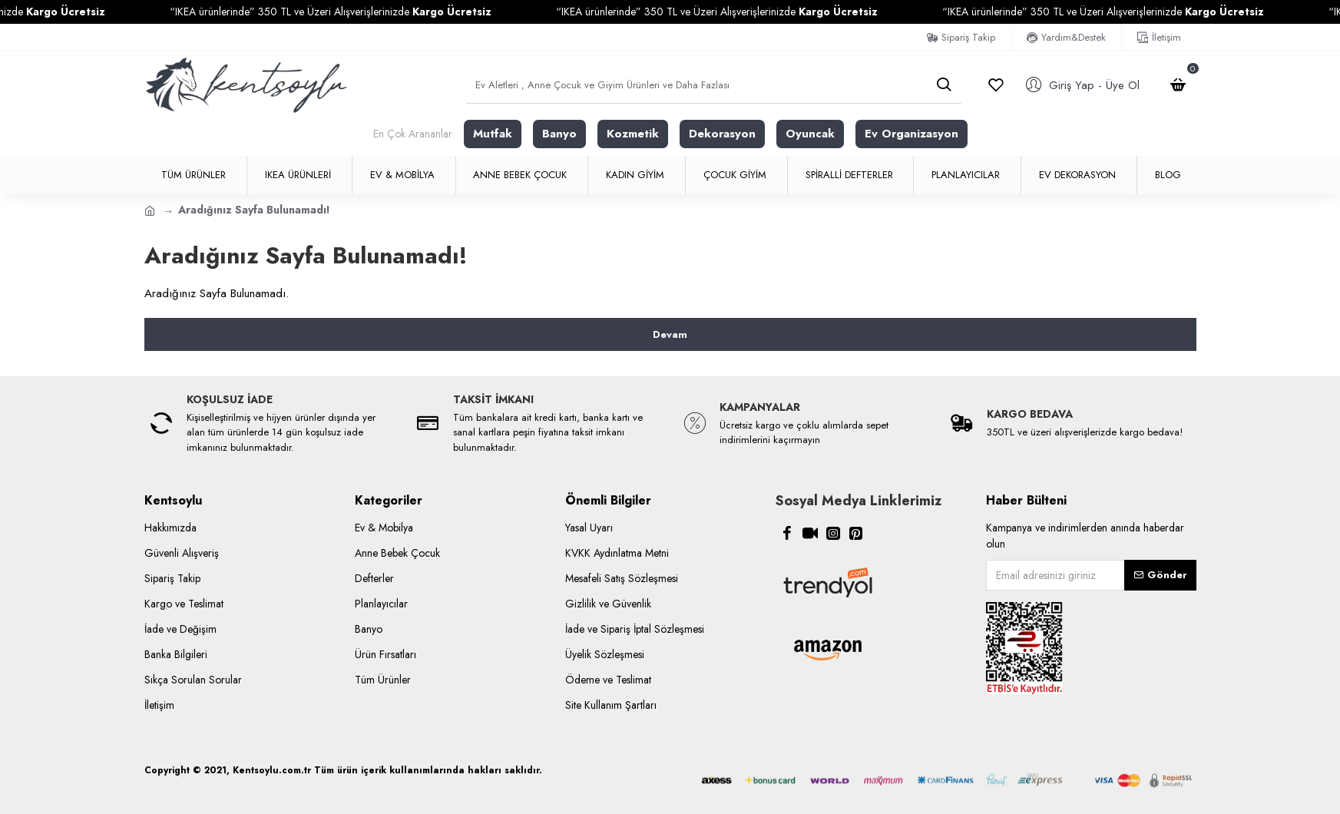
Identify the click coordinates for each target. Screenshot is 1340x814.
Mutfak (492, 133)
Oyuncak (810, 133)
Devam (670, 334)
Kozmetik (633, 133)
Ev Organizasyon (911, 133)
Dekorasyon (722, 133)
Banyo (559, 133)
